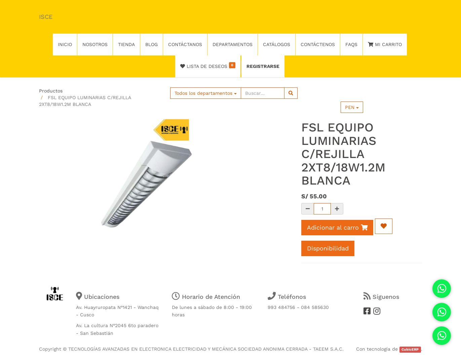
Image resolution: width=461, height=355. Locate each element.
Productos (51, 90)
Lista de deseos (208, 65)
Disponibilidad (328, 248)
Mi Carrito (385, 44)
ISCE (45, 16)
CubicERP (410, 349)
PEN (352, 107)
